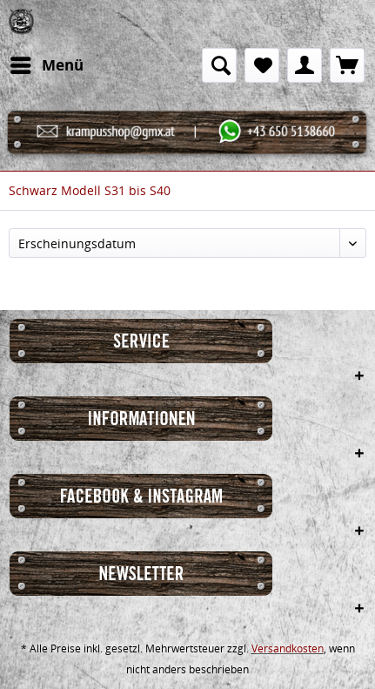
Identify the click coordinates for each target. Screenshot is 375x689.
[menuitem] (46, 65)
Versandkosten (287, 648)
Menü (47, 63)
